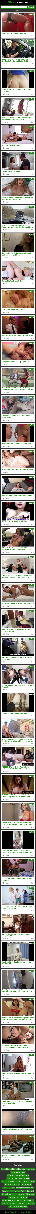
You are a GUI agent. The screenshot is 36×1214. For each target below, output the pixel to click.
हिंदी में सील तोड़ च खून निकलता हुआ (18, 1175)
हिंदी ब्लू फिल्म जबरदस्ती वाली (25, 1188)
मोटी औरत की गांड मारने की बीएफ (11, 1181)
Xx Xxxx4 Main (26, 1185)
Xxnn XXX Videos (9, 1188)
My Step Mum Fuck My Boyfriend (22, 1191)
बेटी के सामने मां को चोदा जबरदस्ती (12, 1200)
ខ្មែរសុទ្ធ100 (5, 1191)
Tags (12, 1212)
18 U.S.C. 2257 (26, 1212)
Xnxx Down (31, 1169)
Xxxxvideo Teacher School (18, 1197)
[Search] (14, 7)
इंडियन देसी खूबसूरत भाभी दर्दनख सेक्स (18, 1178)
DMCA (17, 1212)
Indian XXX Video (29, 1181)
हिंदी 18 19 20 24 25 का (12, 1185)
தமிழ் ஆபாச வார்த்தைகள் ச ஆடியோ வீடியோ (18, 1203)
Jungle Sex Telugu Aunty (26, 1194)
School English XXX (18, 1172)
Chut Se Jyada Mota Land (18, 1207)
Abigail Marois (29, 1200)
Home (7, 1212)
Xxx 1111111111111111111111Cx (13, 1169)
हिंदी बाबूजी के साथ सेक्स (9, 1194)
